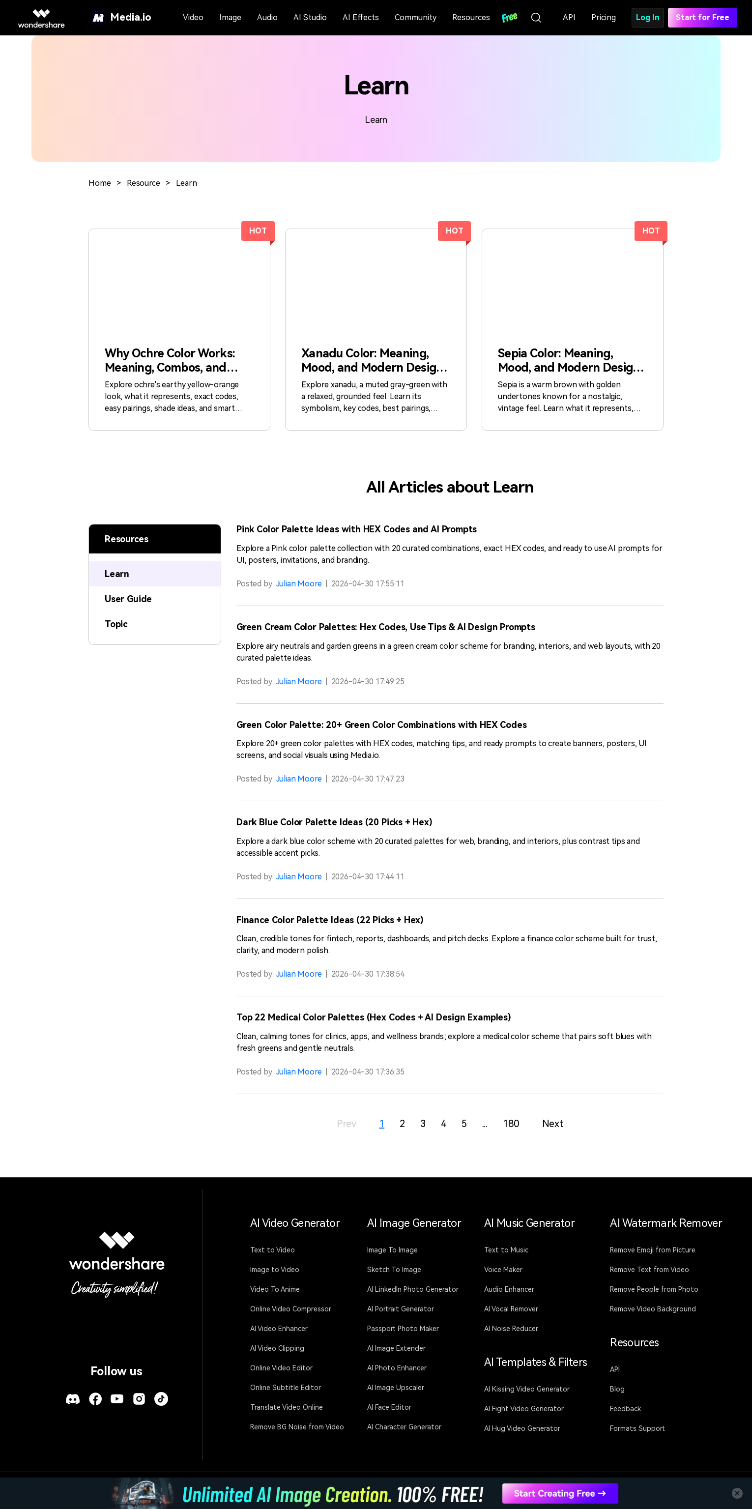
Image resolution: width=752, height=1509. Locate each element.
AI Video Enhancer (279, 1329)
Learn (186, 183)
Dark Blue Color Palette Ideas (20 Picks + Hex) (334, 822)
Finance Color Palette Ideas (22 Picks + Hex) (330, 920)
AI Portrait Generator (400, 1309)
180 (511, 1124)
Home (99, 183)
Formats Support (637, 1428)
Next (552, 1124)
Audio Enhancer (509, 1289)
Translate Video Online (286, 1407)
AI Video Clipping (277, 1348)
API (569, 17)
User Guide (128, 599)
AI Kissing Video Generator (527, 1389)
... (485, 1124)
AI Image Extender (396, 1348)
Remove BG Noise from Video (297, 1427)
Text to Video (272, 1250)
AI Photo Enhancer (397, 1368)
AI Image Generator (414, 1223)
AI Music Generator (529, 1223)
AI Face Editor (389, 1407)
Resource (143, 183)
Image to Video (274, 1270)
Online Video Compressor (290, 1309)
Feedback (625, 1409)
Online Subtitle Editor (285, 1388)
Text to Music (506, 1250)
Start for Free (702, 17)
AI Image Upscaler (395, 1388)
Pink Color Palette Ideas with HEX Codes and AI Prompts (356, 529)
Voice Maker (503, 1270)
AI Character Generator (404, 1427)
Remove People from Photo (654, 1289)
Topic (116, 624)
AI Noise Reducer (511, 1329)
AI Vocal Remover (511, 1309)
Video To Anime (275, 1289)
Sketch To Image (394, 1270)
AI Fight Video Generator (524, 1409)
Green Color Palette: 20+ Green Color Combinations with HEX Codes (381, 725)
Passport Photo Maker (403, 1329)
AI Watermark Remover (666, 1223)
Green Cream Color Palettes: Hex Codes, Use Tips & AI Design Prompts (385, 627)
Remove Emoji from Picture (652, 1250)
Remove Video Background (653, 1309)
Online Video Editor (281, 1368)
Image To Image (392, 1250)
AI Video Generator (295, 1223)
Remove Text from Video (649, 1270)
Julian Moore (299, 583)
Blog (617, 1389)
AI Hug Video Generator (522, 1428)
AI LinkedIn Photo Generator (413, 1289)
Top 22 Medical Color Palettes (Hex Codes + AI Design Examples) (373, 1017)
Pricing (603, 17)
